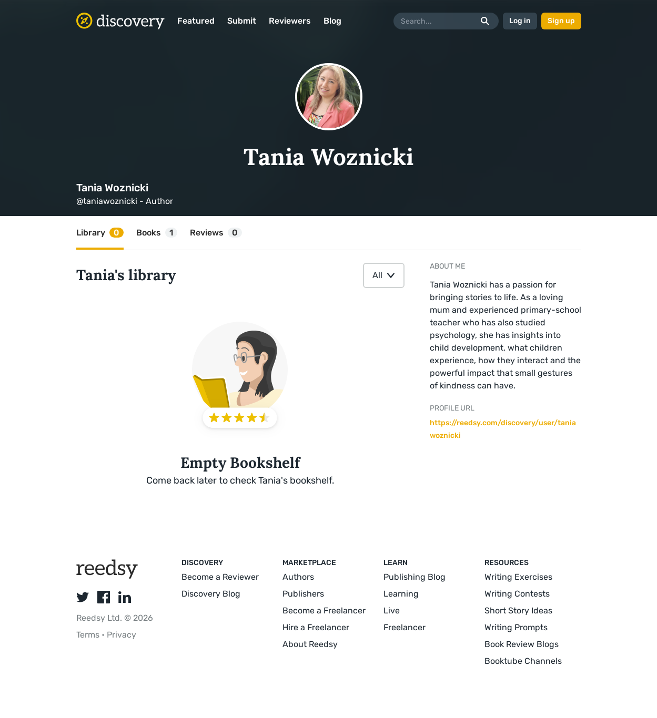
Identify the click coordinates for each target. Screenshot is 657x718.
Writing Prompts (516, 627)
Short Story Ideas (518, 611)
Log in (520, 20)
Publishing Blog (414, 577)
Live (391, 611)
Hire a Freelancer (315, 627)
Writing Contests (517, 594)
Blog (332, 21)
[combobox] (383, 275)
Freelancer (404, 627)
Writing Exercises (518, 577)
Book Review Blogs (521, 644)
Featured (196, 21)
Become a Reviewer (220, 577)
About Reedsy (310, 644)
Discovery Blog (210, 594)
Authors (298, 577)
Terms (89, 635)
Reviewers (290, 21)
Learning (401, 594)
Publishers (303, 594)
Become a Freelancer (324, 611)
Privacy (121, 635)
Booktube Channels (523, 661)
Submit (241, 21)
